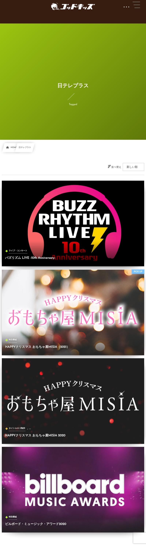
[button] (136, 5)
